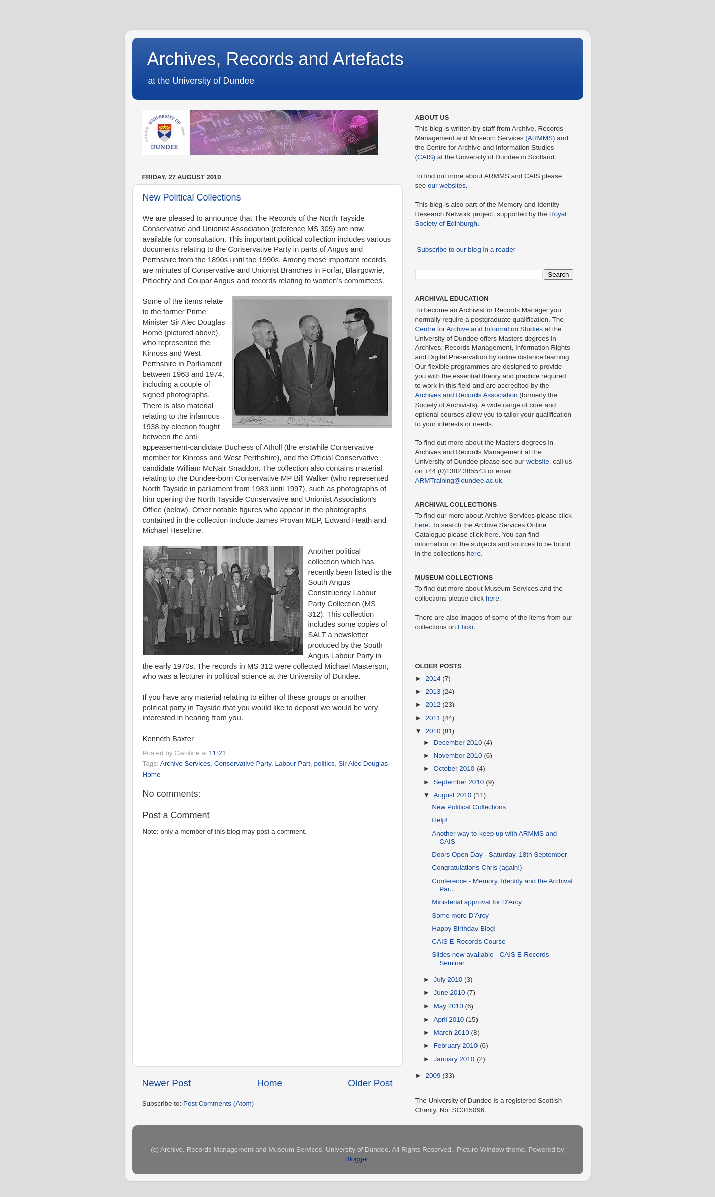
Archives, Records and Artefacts (275, 59)
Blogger (356, 1159)
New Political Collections (192, 197)
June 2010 (450, 992)
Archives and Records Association (466, 395)
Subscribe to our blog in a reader (466, 249)
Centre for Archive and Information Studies (479, 329)
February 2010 (457, 1045)
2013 (433, 691)
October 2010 (455, 768)
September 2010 (460, 782)
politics (324, 763)
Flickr (466, 627)
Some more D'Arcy (460, 915)
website (537, 461)
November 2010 (459, 755)
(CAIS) (425, 157)
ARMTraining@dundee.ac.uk (458, 480)
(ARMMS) (540, 138)
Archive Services (185, 763)
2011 (433, 718)
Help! (440, 820)
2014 (433, 678)
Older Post (370, 1083)
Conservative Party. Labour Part (262, 763)
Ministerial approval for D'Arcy (477, 902)
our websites (447, 185)
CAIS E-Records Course (468, 941)
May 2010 (449, 1006)
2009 (433, 1075)
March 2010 (452, 1032)
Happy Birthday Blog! (464, 928)
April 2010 (450, 1019)
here (422, 525)
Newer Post (166, 1083)
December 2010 (459, 742)
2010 (433, 731)
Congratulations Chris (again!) (477, 867)
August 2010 (454, 795)
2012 (433, 704)
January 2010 (455, 1059)
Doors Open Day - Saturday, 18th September (499, 854)
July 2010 (449, 979)
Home (269, 1083)
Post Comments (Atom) (218, 1103)
